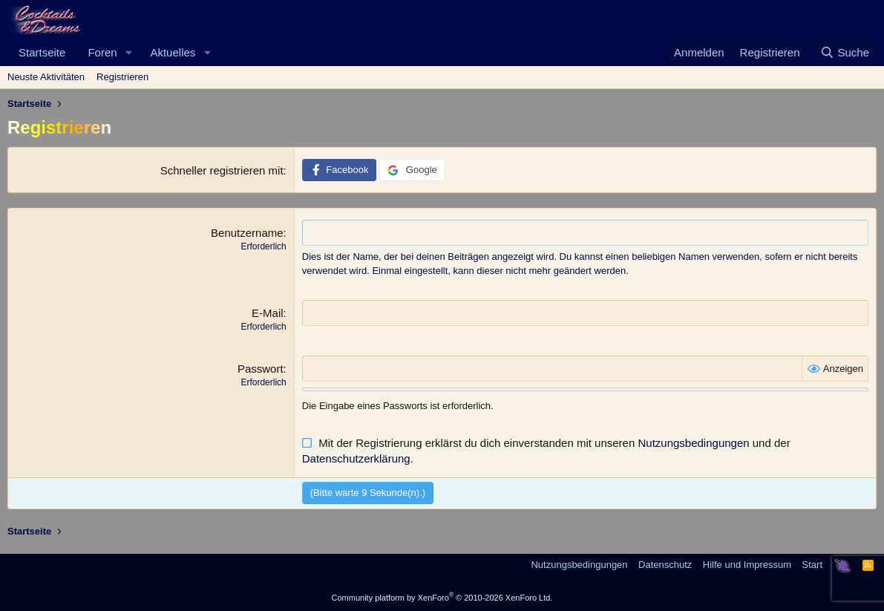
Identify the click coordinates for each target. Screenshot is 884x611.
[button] (128, 52)
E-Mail (268, 313)
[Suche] (845, 52)
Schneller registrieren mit (222, 170)
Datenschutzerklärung (356, 458)
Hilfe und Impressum (747, 564)
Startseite (42, 52)
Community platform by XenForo (442, 597)
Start (812, 564)
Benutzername (247, 232)
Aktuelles (172, 52)
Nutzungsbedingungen (693, 443)
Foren (102, 52)
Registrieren (122, 76)
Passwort (261, 368)
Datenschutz (665, 564)
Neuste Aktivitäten (46, 76)
